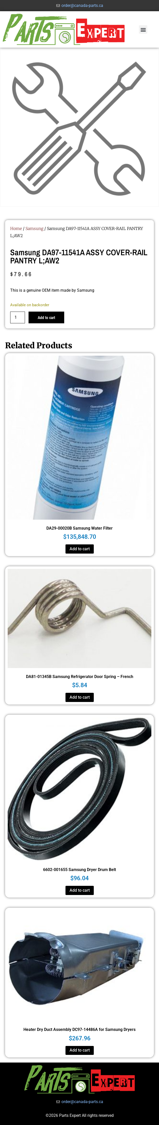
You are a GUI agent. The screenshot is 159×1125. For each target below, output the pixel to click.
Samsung (34, 228)
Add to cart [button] (80, 548)
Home (16, 228)
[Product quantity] (17, 317)
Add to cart (46, 317)
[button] (143, 29)
